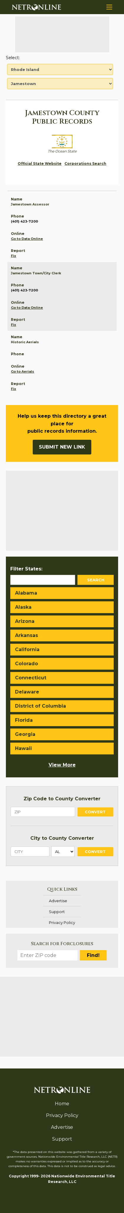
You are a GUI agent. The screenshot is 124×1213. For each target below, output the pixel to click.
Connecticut (30, 678)
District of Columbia (40, 706)
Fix (13, 256)
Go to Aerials (22, 371)
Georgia (25, 734)
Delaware (27, 692)
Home (62, 1103)
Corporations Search (85, 163)
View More (62, 765)
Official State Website (40, 163)
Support (57, 911)
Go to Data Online (27, 239)
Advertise (58, 900)
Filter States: (26, 569)
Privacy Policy (62, 922)
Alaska (23, 607)
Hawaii (23, 748)
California (27, 649)
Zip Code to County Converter (62, 799)
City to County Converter (62, 838)
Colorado (26, 663)
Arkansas (26, 635)
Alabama (26, 593)
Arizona (24, 621)
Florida (24, 720)
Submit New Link (62, 447)
